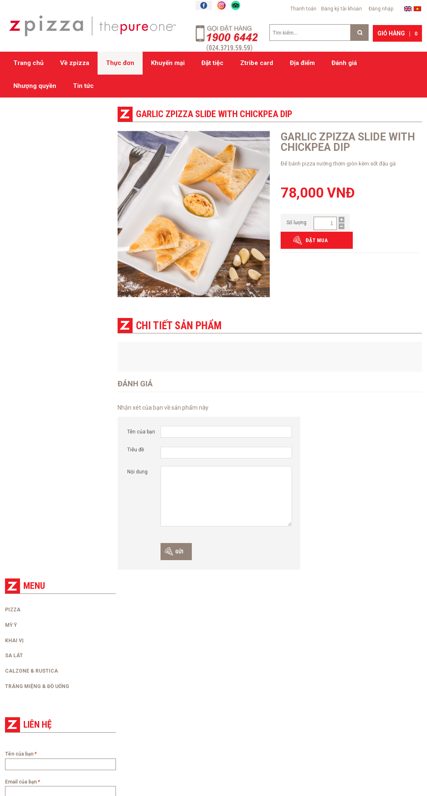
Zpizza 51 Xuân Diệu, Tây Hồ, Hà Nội (261, 644)
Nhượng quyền (34, 86)
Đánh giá (344, 63)
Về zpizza (74, 63)
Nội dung (137, 471)
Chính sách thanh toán (138, 665)
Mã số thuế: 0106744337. (249, 706)
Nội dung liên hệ (24, 365)
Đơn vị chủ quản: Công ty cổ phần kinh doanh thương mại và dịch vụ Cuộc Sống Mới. (264, 664)
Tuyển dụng (17, 665)
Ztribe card (256, 63)
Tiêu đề (135, 449)
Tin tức (83, 86)
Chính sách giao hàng (137, 654)
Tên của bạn (141, 431)
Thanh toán (303, 9)
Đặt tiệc (212, 63)
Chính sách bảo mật (135, 685)
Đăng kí (221, 724)
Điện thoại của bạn (26, 337)
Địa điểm (302, 63)
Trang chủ (28, 63)
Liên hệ (12, 654)
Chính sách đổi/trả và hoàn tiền (148, 675)
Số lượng (296, 222)
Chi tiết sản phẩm (178, 325)
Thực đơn (120, 63)
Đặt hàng (122, 644)
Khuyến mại (168, 63)
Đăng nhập (381, 9)
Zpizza (353, 638)
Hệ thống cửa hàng (254, 634)
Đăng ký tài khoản (341, 9)
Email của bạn (21, 309)
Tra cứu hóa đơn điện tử (31, 685)
